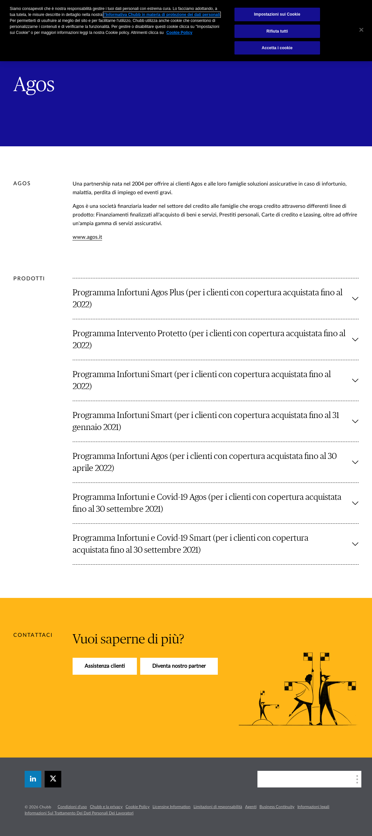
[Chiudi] (361, 30)
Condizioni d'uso (72, 807)
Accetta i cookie (277, 48)
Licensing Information (171, 807)
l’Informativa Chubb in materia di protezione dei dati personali (162, 14)
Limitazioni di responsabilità (217, 807)
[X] (53, 779)
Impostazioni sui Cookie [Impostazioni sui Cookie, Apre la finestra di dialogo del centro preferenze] (277, 14)
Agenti (250, 807)
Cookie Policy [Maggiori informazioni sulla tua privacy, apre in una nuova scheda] (179, 32)
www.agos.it (87, 237)
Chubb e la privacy (106, 807)
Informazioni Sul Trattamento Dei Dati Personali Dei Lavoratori (79, 813)
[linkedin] (33, 779)
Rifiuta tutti (277, 31)
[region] (186, 30)
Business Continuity (276, 807)
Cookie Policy (138, 807)
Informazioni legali (313, 807)
